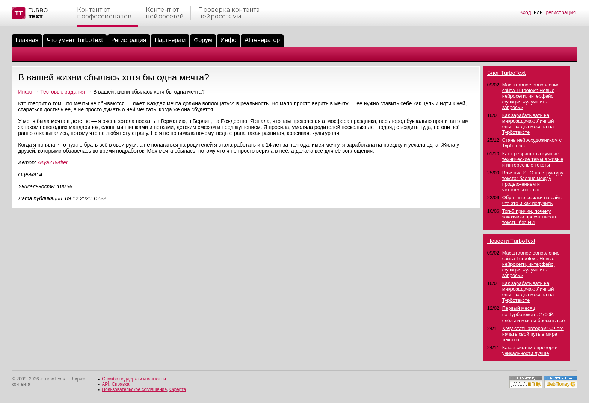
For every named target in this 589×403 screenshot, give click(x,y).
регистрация (560, 12)
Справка (120, 384)
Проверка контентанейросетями (229, 13)
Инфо (228, 40)
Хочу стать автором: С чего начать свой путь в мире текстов (533, 334)
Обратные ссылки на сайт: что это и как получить (532, 200)
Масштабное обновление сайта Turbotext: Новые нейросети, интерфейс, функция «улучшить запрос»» (531, 96)
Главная (26, 40)
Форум (203, 40)
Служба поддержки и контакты (134, 379)
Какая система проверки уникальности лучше (529, 350)
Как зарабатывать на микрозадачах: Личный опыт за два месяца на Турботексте (528, 123)
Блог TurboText (506, 73)
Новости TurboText (511, 241)
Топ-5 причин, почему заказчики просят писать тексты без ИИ (529, 216)
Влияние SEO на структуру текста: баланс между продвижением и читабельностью (532, 181)
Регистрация (128, 40)
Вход (525, 12)
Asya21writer (53, 162)
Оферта (177, 389)
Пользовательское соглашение (134, 389)
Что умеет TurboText (75, 40)
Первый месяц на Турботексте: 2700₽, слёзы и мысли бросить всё (533, 314)
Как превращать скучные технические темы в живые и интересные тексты (532, 159)
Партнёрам (170, 40)
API (105, 384)
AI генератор (262, 40)
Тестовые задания (62, 92)
